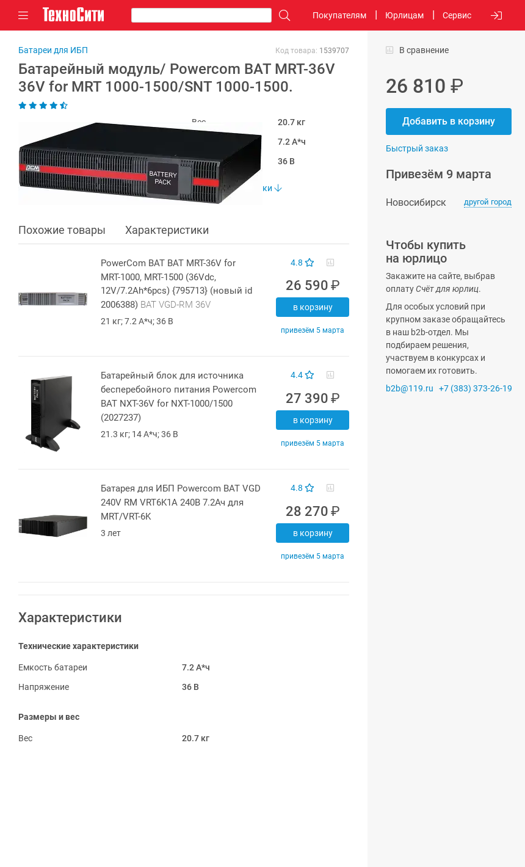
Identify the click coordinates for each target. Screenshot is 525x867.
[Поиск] (281, 15)
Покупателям (339, 15)
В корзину (313, 307)
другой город (488, 201)
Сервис (457, 15)
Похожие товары (62, 229)
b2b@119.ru (409, 388)
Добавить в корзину (448, 121)
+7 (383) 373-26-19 (475, 388)
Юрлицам (404, 15)
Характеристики (167, 229)
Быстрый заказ (417, 148)
